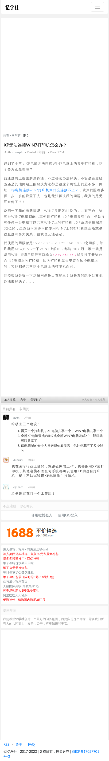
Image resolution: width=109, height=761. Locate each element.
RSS (6, 744)
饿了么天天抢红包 (15, 568)
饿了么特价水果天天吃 (18, 563)
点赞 (23, 399)
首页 (6, 135)
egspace (18, 487)
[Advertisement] (54, 76)
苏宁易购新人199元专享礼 (21, 590)
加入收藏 (10, 399)
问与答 (16, 135)
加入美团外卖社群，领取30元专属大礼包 (30, 554)
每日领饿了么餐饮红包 (18, 572)
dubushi (18, 460)
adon (16, 417)
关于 (19, 744)
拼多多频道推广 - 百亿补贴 (21, 558)
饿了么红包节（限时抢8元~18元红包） (29, 577)
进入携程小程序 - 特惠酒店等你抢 (26, 549)
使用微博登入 (41, 515)
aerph (19, 152)
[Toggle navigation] (97, 7)
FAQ (31, 744)
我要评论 (36, 399)
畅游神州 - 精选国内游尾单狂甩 (24, 600)
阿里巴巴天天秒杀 (15, 595)
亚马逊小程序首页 (15, 581)
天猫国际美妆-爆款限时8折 (21, 586)
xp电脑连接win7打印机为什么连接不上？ (45, 190)
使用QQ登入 (68, 515)
